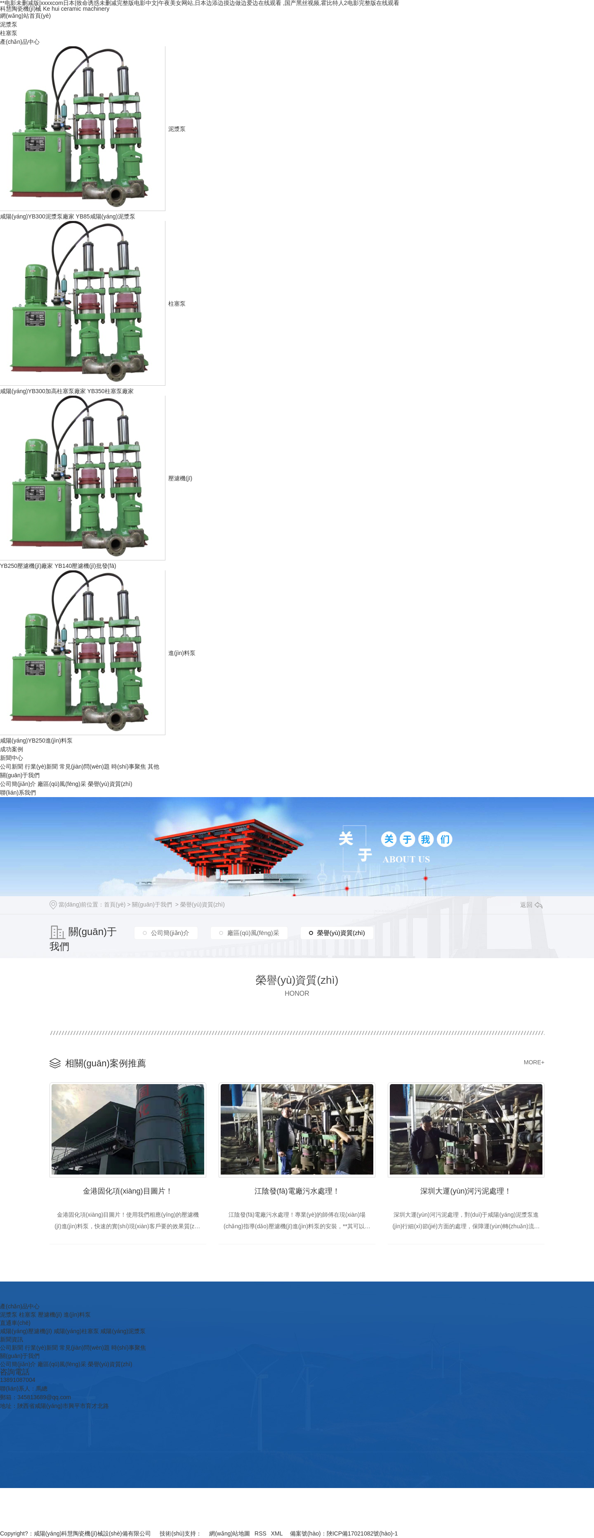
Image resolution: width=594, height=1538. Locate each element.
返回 (531, 904)
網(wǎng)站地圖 (229, 1533)
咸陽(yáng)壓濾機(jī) (26, 1331)
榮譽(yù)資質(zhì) (110, 784)
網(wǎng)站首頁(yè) (25, 15)
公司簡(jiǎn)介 (18, 784)
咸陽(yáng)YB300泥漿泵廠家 (37, 216)
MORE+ (534, 1062)
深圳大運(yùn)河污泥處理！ (466, 1191)
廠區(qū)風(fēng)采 (62, 784)
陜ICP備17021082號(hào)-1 (362, 1533)
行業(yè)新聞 (41, 766)
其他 (153, 766)
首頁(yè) (114, 904)
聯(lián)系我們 (18, 792)
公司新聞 (11, 766)
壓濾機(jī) (180, 478)
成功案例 (11, 749)
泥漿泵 (8, 24)
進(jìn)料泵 (182, 653)
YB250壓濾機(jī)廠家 (26, 566)
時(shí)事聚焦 (128, 766)
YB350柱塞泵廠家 (110, 391)
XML (277, 1533)
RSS (260, 1533)
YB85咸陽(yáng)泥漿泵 (105, 216)
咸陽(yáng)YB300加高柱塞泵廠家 (43, 391)
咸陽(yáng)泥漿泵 (123, 1331)
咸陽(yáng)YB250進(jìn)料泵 (36, 740)
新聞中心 (11, 758)
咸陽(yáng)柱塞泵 (76, 1331)
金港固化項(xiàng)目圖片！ (127, 1191)
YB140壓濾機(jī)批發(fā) (85, 566)
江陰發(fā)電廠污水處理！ (297, 1191)
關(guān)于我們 (20, 775)
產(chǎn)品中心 (20, 41)
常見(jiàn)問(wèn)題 (84, 766)
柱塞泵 (8, 33)
